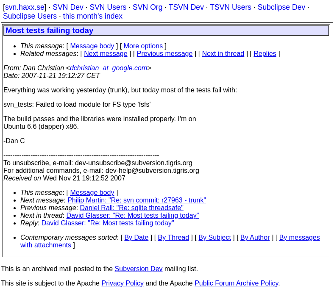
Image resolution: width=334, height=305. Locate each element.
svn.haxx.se (25, 7)
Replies (265, 53)
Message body (92, 46)
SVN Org (147, 7)
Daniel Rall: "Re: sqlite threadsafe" (132, 207)
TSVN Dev (186, 7)
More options (143, 46)
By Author (255, 237)
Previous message (165, 53)
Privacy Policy (122, 283)
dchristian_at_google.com (108, 68)
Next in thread (223, 53)
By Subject (214, 237)
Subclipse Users (30, 16)
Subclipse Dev (281, 7)
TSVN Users (230, 7)
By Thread (173, 237)
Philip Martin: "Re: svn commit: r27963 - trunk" (136, 200)
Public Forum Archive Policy (236, 283)
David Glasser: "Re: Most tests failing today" (133, 215)
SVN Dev (68, 7)
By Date (136, 237)
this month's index (92, 16)
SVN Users (107, 7)
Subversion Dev (139, 268)
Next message (105, 53)
